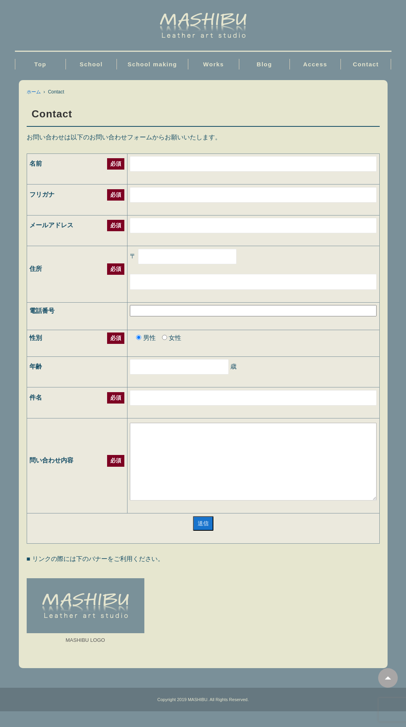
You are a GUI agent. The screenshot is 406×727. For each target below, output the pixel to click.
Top (40, 64)
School (91, 64)
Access (315, 64)
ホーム (34, 92)
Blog (264, 64)
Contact (366, 64)
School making (152, 64)
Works (213, 64)
